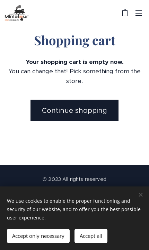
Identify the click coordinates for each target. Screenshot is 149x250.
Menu (138, 13)
